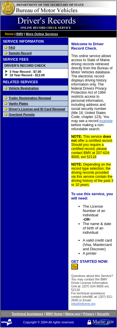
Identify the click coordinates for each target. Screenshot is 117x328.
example (106, 121)
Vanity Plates (18, 103)
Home (9, 34)
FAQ (12, 47)
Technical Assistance (27, 314)
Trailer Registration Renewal (30, 98)
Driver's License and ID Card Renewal (37, 109)
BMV (19, 34)
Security (103, 314)
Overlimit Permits (22, 114)
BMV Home (54, 314)
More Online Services (42, 34)
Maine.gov (73, 314)
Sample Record (20, 53)
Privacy (88, 314)
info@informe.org (83, 303)
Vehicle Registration (24, 88)
